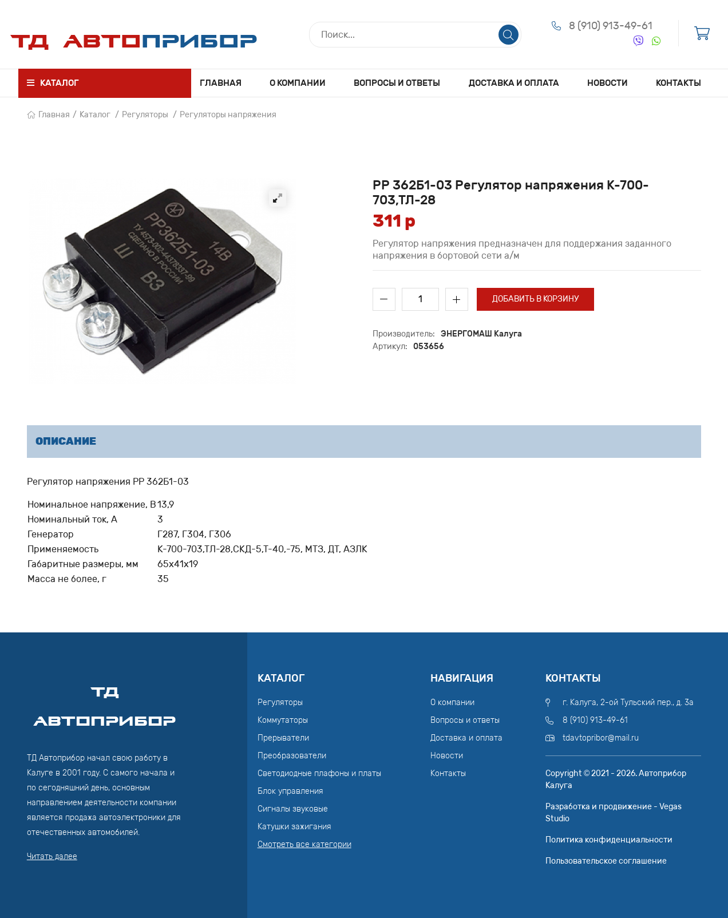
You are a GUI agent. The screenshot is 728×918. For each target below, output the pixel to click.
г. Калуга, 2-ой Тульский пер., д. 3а (628, 702)
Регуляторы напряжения (228, 115)
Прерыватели (283, 738)
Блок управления (290, 791)
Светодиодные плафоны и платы (319, 773)
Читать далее (52, 856)
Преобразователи (292, 756)
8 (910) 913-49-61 (610, 25)
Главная (221, 83)
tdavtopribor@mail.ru (601, 738)
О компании (298, 83)
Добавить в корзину (535, 299)
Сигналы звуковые (293, 809)
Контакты (678, 83)
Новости (607, 83)
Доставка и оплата (514, 83)
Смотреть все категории (304, 844)
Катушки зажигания (294, 827)
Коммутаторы (283, 720)
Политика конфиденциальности (608, 840)
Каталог (95, 115)
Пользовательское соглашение (606, 861)
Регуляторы (145, 115)
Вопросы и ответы (397, 83)
